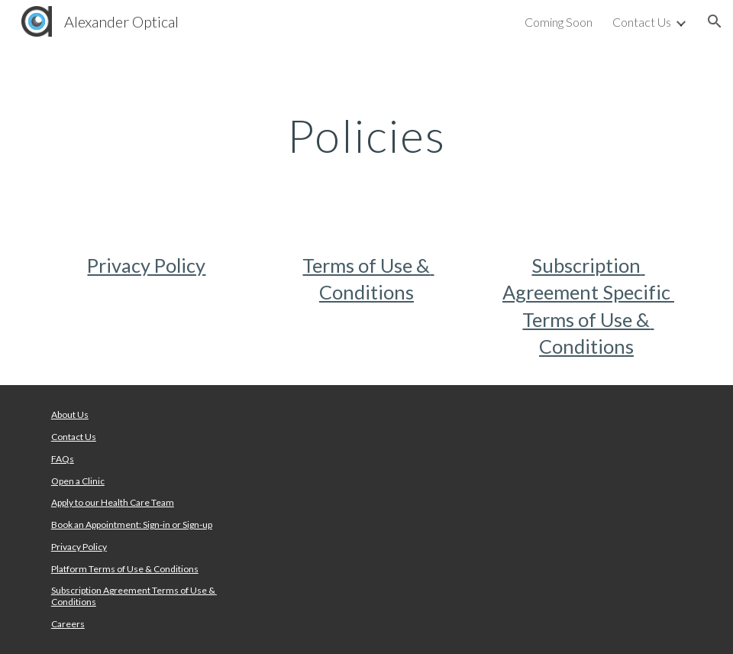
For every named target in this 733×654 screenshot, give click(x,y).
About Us (70, 414)
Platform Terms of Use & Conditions (125, 569)
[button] (714, 21)
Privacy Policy (146, 265)
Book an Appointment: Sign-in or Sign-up (131, 524)
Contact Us (73, 436)
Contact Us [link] (641, 22)
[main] (366, 135)
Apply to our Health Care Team (112, 502)
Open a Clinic (78, 481)
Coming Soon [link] (559, 22)
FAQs (62, 459)
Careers (68, 624)
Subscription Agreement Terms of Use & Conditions (134, 595)
